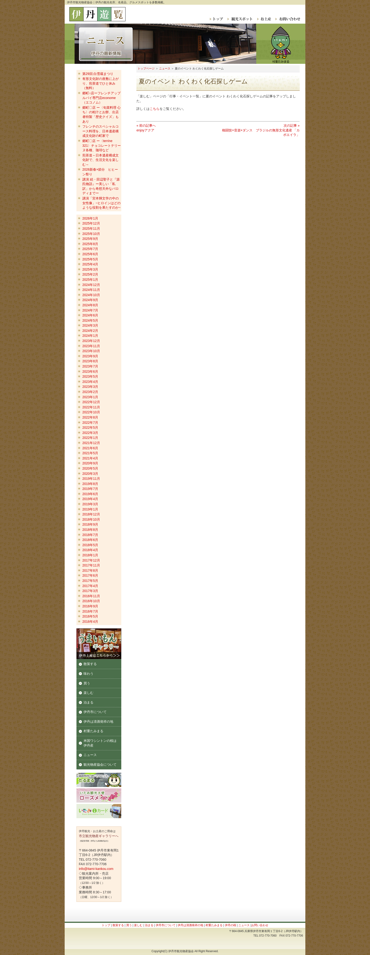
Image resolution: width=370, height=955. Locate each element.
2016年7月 (90, 611)
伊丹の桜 (230, 925)
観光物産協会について (100, 764)
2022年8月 (90, 417)
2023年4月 (90, 382)
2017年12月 (91, 560)
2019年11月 (91, 478)
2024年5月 (90, 320)
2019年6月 (90, 494)
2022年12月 (91, 402)
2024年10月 (91, 295)
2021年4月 (90, 458)
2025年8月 (90, 244)
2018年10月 (91, 519)
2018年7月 (90, 535)
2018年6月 (90, 540)
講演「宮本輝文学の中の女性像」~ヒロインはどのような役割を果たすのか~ (101, 202)
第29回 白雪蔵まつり (97, 74)
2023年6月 (90, 371)
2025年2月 (90, 274)
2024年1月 (90, 335)
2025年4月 (90, 264)
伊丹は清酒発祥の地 (98, 721)
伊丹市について (95, 712)
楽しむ (88, 693)
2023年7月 (90, 366)
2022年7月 (90, 422)
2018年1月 (90, 555)
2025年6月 (90, 254)
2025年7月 (90, 249)
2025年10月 (91, 234)
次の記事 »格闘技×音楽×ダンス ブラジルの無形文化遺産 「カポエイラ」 (260, 130)
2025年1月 (90, 279)
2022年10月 (91, 412)
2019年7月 (90, 489)
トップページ (146, 68)
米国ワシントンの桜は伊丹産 (100, 743)
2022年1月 (90, 438)
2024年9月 (90, 300)
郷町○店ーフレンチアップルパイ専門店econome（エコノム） (101, 97)
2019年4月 (90, 499)
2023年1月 (90, 397)
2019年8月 (90, 484)
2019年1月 (90, 509)
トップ (216, 19)
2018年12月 (91, 514)
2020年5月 (90, 468)
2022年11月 (91, 407)
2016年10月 (91, 601)
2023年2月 (90, 392)
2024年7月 (90, 310)
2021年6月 (90, 448)
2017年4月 (90, 586)
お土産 (263, 19)
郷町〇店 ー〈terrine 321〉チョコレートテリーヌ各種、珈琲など (101, 145)
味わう (88, 673)
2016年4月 (90, 621)
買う (87, 683)
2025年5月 (90, 259)
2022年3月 (90, 433)
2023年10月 (91, 351)
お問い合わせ (287, 19)
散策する (90, 664)
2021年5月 (90, 453)
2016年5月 (90, 616)
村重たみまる (93, 731)
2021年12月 (91, 443)
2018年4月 (90, 550)
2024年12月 (91, 285)
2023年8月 (90, 361)
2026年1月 (90, 218)
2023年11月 (91, 346)
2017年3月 (90, 591)
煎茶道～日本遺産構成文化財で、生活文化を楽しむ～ (100, 159)
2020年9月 (90, 463)
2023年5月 (90, 376)
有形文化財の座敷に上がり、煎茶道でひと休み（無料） (100, 83)
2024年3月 (90, 325)
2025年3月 (90, 269)
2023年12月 (91, 341)
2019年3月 (90, 504)
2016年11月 (91, 596)
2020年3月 (90, 473)
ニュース (164, 68)
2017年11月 (91, 565)
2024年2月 (90, 331)
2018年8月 (90, 530)
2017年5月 (90, 581)
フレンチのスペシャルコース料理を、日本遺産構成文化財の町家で (100, 131)
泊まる (88, 702)
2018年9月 (90, 524)
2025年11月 (91, 228)
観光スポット (239, 19)
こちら (155, 109)
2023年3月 (90, 387)
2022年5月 (90, 427)
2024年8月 (90, 305)
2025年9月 (90, 239)
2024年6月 (90, 315)
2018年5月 (90, 545)
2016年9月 (90, 606)
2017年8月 (90, 570)
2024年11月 (91, 290)
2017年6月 (90, 575)
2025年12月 (91, 223)
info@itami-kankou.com (96, 869)
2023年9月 (90, 356)
